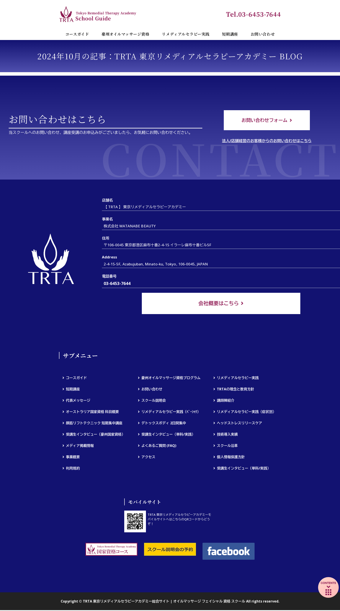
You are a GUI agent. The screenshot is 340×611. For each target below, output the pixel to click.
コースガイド (77, 34)
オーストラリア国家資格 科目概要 (92, 412)
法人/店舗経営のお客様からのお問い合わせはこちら (266, 141)
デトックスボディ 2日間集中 (163, 423)
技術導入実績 (227, 435)
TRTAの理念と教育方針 (235, 389)
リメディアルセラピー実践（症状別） (246, 412)
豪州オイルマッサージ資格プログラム (171, 378)
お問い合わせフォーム (264, 120)
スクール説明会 (153, 401)
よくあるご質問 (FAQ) (158, 446)
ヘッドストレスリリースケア (239, 423)
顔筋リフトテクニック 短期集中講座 (94, 423)
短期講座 (230, 34)
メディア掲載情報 (80, 446)
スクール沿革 (227, 446)
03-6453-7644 (117, 284)
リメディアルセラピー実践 (185, 34)
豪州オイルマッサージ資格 (125, 34)
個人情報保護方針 (231, 457)
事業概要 (73, 457)
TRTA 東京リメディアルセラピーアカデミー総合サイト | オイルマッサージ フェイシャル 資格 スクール (164, 602)
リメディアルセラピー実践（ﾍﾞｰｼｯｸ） (171, 412)
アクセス (148, 457)
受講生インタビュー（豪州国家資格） (95, 435)
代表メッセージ (78, 401)
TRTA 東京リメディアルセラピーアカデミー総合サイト (98, 14)
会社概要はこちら (218, 303)
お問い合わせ (263, 34)
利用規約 (73, 468)
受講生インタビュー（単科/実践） (168, 435)
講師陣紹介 (225, 401)
